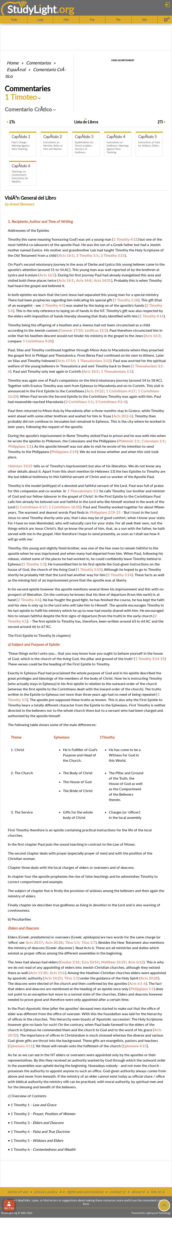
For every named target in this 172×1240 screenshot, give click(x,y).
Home (13, 62)
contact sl (117, 1191)
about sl (137, 1191)
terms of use (18, 1191)
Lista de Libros (86, 122)
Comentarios (38, 62)
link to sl (157, 1191)
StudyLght (32, 9)
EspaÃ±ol (16, 69)
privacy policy (45, 1191)
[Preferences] (167, 19)
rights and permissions (85, 1191)
